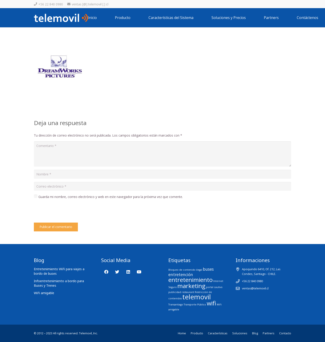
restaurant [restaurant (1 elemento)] (188, 292)
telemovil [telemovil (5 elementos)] (196, 296)
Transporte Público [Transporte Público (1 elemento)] (195, 304)
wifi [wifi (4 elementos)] (211, 303)
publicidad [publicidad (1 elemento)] (174, 292)
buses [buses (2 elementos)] (208, 269)
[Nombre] (162, 174)
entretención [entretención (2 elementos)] (180, 274)
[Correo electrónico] (162, 186)
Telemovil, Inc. (88, 333)
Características (218, 333)
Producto (197, 333)
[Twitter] (117, 272)
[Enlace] (61, 17)
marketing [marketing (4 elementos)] (191, 286)
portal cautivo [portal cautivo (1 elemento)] (214, 287)
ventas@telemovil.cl (255, 288)
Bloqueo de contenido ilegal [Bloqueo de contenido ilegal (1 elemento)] (185, 269)
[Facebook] (106, 272)
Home (182, 333)
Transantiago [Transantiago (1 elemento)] (175, 304)
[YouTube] (139, 272)
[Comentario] (162, 154)
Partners (268, 333)
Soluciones (239, 333)
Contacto (285, 333)
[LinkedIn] (128, 272)
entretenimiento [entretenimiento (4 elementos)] (190, 280)
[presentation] (68, 211)
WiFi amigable (44, 293)
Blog (255, 333)
